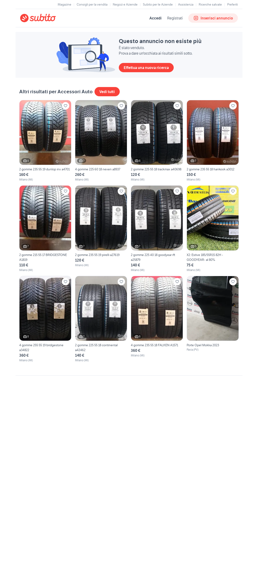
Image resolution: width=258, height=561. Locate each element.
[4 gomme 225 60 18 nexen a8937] (101, 141)
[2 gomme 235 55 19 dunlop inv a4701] (45, 141)
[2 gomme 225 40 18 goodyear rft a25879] (157, 228)
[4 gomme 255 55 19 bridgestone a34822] (45, 319)
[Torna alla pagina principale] (46, 18)
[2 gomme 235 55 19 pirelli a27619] (101, 228)
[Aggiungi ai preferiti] (65, 105)
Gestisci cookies (31, 446)
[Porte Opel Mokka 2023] (213, 319)
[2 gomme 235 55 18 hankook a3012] (213, 141)
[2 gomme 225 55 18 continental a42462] (101, 319)
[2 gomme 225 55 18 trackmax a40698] (157, 141)
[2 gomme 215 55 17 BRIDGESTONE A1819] (45, 228)
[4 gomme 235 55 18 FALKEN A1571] (157, 319)
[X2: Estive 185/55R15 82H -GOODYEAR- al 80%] (213, 228)
